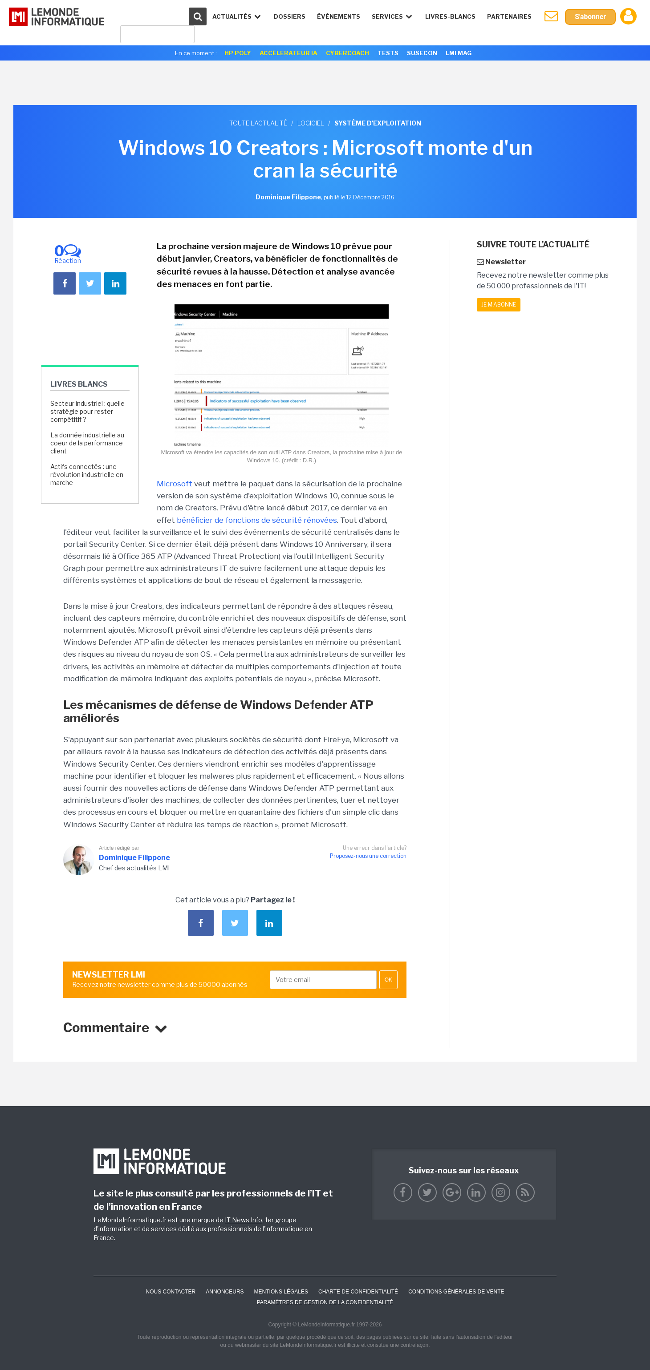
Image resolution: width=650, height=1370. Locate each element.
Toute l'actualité (258, 123)
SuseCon (422, 53)
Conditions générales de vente (456, 1292)
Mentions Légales (281, 1292)
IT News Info (243, 1220)
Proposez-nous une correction (368, 856)
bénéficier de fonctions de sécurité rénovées (257, 520)
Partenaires (509, 16)
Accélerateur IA (288, 53)
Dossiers (289, 16)
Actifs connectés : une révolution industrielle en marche (86, 474)
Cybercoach (347, 53)
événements (338, 16)
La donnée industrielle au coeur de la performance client (87, 443)
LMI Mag (458, 53)
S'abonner (590, 16)
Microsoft (174, 483)
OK (388, 980)
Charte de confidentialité (358, 1292)
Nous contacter (170, 1292)
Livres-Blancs (450, 16)
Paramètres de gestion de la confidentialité (325, 1302)
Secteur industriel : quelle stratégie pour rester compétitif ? (87, 411)
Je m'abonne (498, 304)
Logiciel (310, 123)
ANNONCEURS (225, 1292)
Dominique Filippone (134, 857)
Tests (388, 53)
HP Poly (237, 53)
